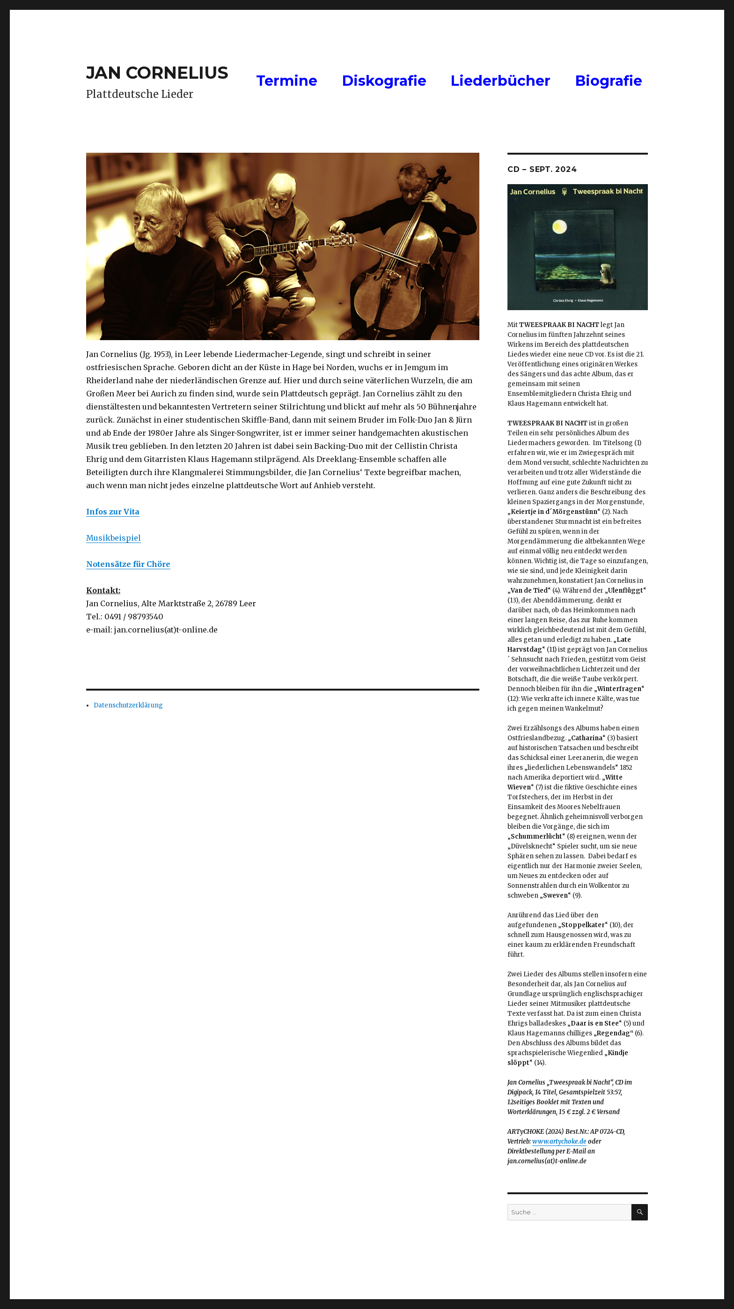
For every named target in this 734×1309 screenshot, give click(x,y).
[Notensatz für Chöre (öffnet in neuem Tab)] (128, 564)
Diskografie (384, 80)
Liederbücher (500, 80)
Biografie (608, 80)
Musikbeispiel (113, 538)
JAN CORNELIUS (157, 72)
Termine (286, 80)
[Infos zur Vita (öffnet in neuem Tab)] (112, 511)
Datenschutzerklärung (128, 705)
